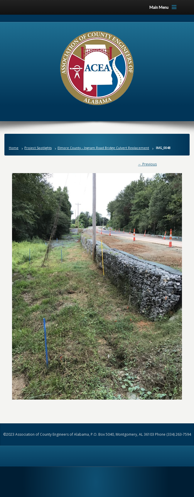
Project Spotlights (38, 148)
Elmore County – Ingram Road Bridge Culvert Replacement (103, 148)
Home (13, 148)
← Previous (147, 164)
